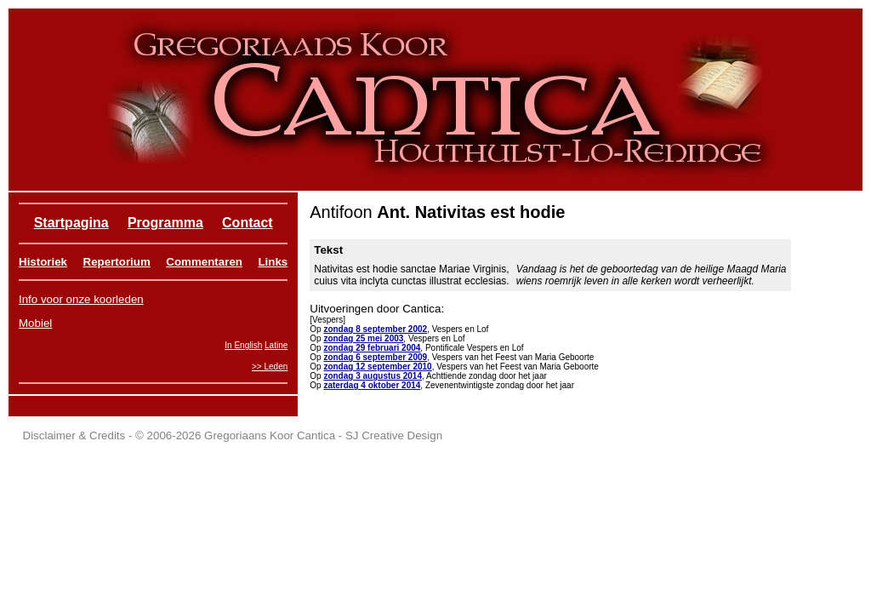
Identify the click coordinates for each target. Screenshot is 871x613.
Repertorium (117, 261)
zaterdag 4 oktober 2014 (371, 385)
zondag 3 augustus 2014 (372, 376)
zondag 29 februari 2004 (371, 347)
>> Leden (269, 366)
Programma (165, 222)
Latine (276, 345)
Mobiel (35, 323)
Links (272, 261)
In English (243, 345)
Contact (247, 222)
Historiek (43, 261)
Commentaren (204, 261)
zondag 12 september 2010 (377, 366)
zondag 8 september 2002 (375, 329)
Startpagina (71, 222)
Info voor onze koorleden (81, 299)
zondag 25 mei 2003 (363, 338)
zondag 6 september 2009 (375, 357)
